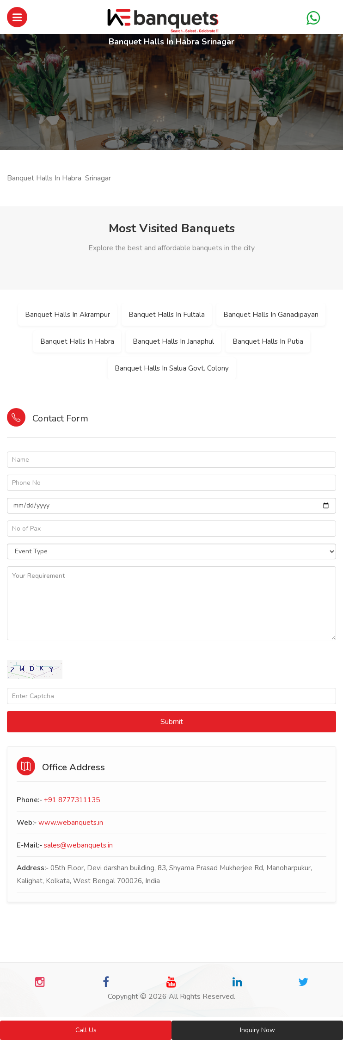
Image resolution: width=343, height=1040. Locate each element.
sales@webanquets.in (78, 845)
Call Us (86, 1030)
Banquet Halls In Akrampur (67, 314)
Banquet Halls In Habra (77, 341)
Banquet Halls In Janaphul (173, 341)
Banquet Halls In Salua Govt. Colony (172, 368)
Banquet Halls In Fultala (167, 314)
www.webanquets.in (70, 822)
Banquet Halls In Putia (268, 341)
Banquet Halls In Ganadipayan (270, 314)
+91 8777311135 (72, 800)
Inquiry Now (257, 1030)
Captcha (20, 653)
